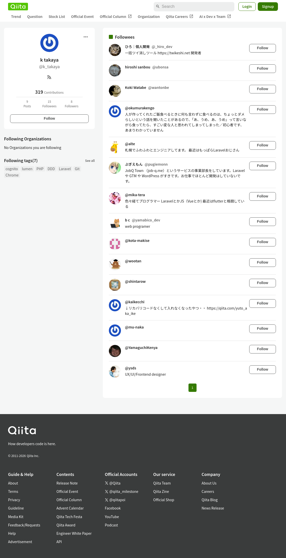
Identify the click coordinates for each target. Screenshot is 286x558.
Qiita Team (162, 483)
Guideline (16, 508)
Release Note (67, 483)
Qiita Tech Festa (69, 516)
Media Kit (15, 516)
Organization (149, 16)
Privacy (14, 499)
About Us (209, 483)
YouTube (112, 516)
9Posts (27, 103)
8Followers (71, 103)
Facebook (113, 508)
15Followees (49, 103)
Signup (268, 6)
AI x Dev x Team (215, 16)
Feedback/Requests (24, 524)
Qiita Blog (210, 499)
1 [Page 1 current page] (192, 388)
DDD (51, 168)
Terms (13, 491)
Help (12, 533)
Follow (49, 118)
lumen (27, 168)
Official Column (116, 16)
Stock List (57, 16)
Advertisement (20, 541)
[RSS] (49, 77)
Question (34, 16)
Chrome (12, 174)
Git (77, 168)
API (59, 541)
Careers (208, 491)
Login (247, 6)
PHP (40, 168)
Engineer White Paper (74, 533)
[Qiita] (18, 6)
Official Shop (163, 499)
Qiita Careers (179, 16)
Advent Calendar (70, 508)
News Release (213, 508)
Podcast (111, 524)
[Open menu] (86, 37)
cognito (12, 168)
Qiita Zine (161, 491)
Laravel (65, 168)
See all (90, 160)
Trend (16, 16)
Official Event (82, 16)
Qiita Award (65, 524)
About (13, 483)
